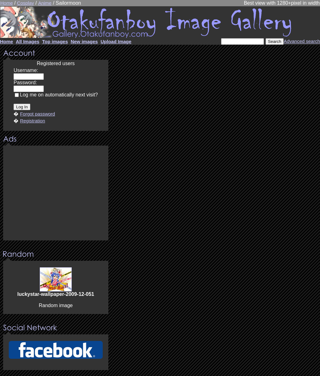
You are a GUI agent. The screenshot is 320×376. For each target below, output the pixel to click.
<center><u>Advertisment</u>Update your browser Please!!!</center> (55, 193)
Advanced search (302, 41)
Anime (45, 3)
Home (6, 3)
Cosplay (25, 3)
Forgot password (37, 113)
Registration (32, 120)
